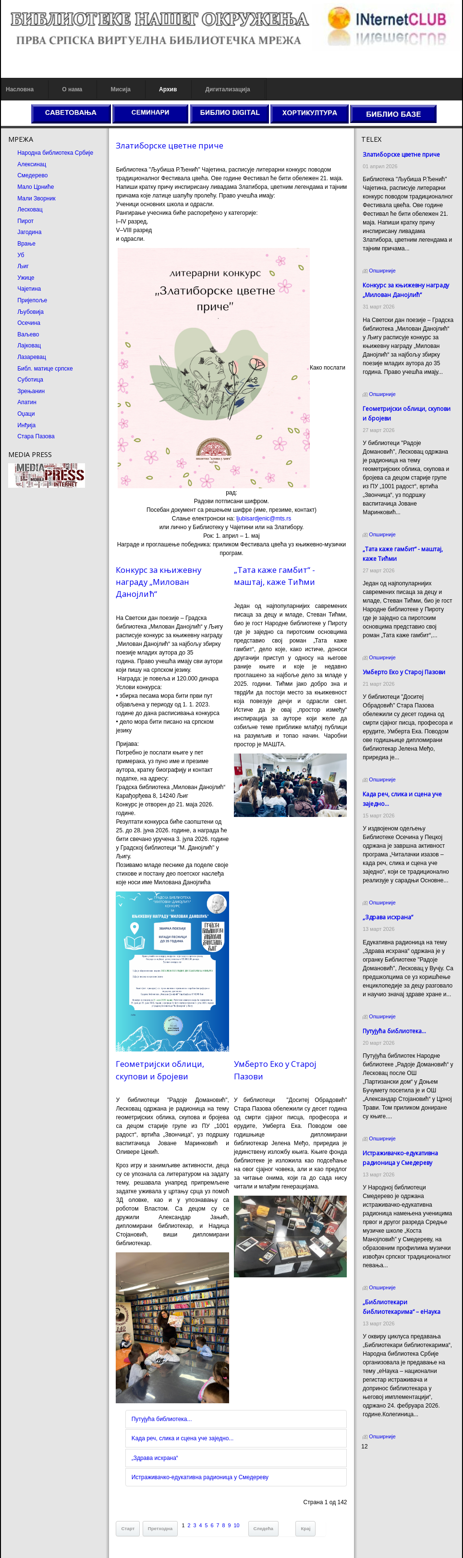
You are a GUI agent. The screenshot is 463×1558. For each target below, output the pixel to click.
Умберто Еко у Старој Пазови (404, 672)
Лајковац (29, 345)
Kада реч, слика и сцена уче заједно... (183, 1438)
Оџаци (26, 413)
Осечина (28, 323)
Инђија (26, 425)
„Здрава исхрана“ (155, 1458)
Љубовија (30, 312)
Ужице (25, 277)
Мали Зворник (36, 198)
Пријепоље (32, 300)
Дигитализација (228, 89)
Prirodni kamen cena (387, 1464)
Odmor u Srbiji (379, 1490)
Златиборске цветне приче (169, 145)
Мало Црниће (35, 187)
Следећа (263, 1528)
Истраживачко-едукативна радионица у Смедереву (200, 1477)
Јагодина (29, 232)
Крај (305, 1528)
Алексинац (31, 164)
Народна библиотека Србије (55, 152)
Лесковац (29, 209)
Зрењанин (31, 391)
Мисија (120, 89)
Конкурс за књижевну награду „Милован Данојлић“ (158, 581)
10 (237, 1525)
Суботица (30, 379)
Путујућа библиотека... (162, 1419)
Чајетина (29, 288)
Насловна (20, 89)
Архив (168, 89)
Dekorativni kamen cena (392, 1473)
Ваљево (28, 334)
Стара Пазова (36, 436)
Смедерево (32, 175)
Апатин (27, 402)
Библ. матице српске (45, 368)
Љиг (23, 266)
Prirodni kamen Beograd (392, 1482)
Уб (20, 255)
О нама (72, 89)
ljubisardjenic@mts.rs (263, 518)
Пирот (25, 221)
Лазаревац (31, 357)
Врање (26, 243)
